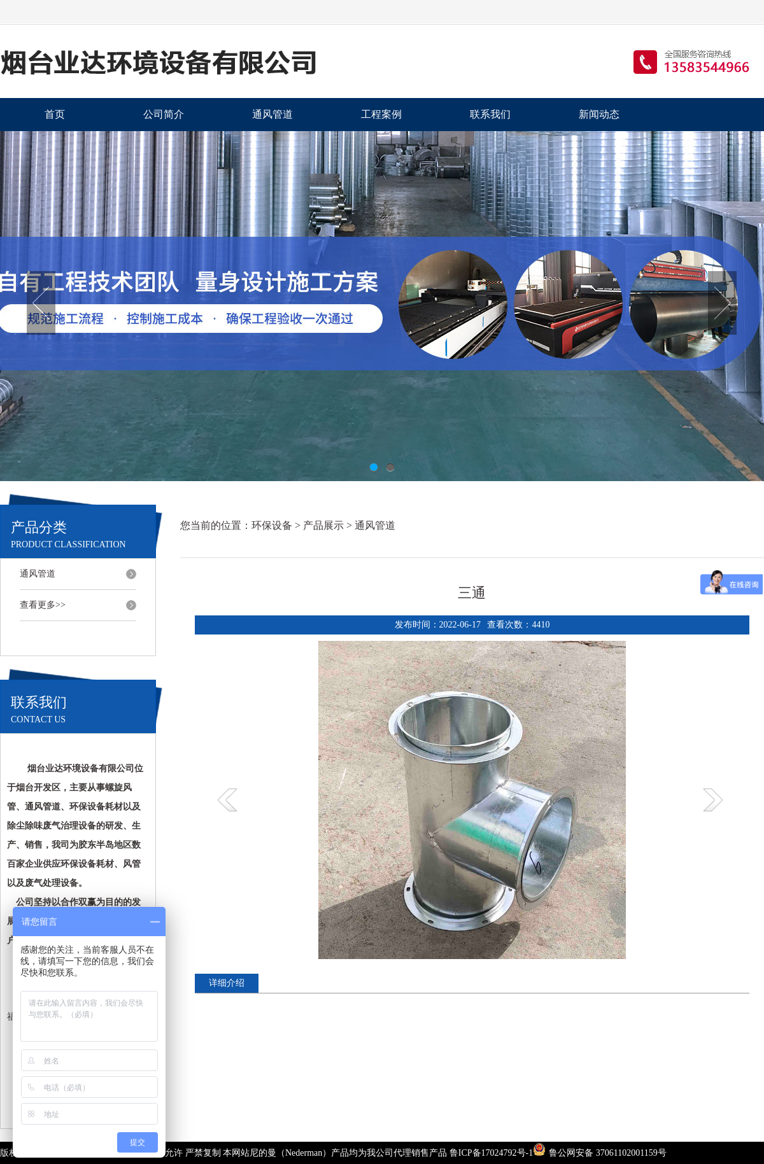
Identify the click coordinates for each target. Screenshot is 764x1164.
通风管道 (272, 114)
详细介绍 (226, 983)
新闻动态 (599, 114)
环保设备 (271, 525)
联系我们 (490, 114)
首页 (55, 114)
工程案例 (381, 114)
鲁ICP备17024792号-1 (491, 1153)
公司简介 (163, 114)
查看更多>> (43, 605)
